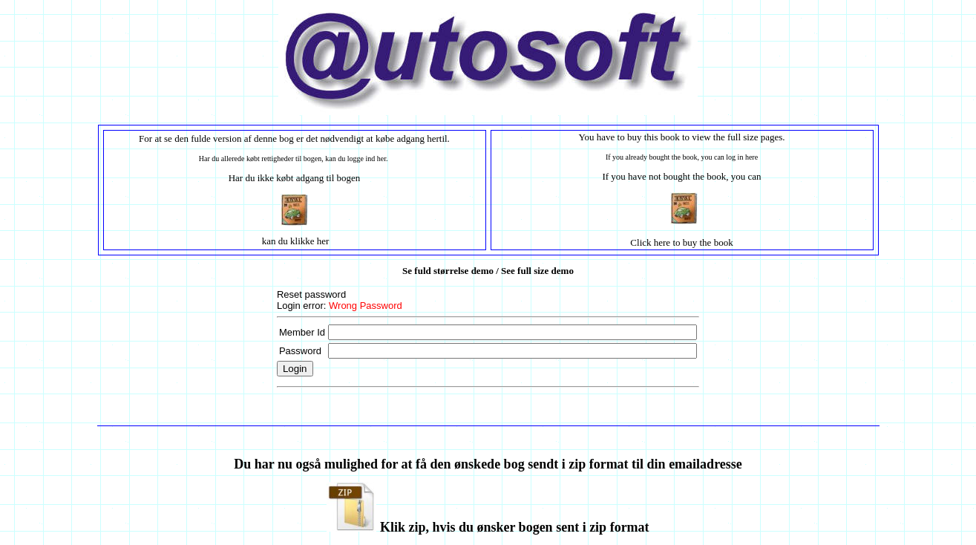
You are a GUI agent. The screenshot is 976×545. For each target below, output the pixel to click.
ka (266, 241)
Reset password (311, 294)
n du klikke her (300, 241)
